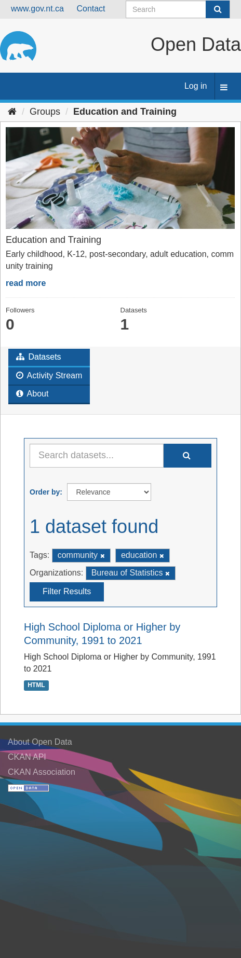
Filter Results (67, 591)
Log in (195, 85)
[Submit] (218, 9)
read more (26, 283)
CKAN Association (41, 772)
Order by (45, 492)
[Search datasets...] (97, 456)
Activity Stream (49, 375)
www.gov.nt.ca (37, 8)
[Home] (12, 111)
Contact (90, 8)
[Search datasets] (178, 9)
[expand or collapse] (224, 88)
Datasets (38, 356)
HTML (36, 685)
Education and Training (125, 111)
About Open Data (40, 741)
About (32, 393)
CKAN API (27, 756)
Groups (45, 111)
